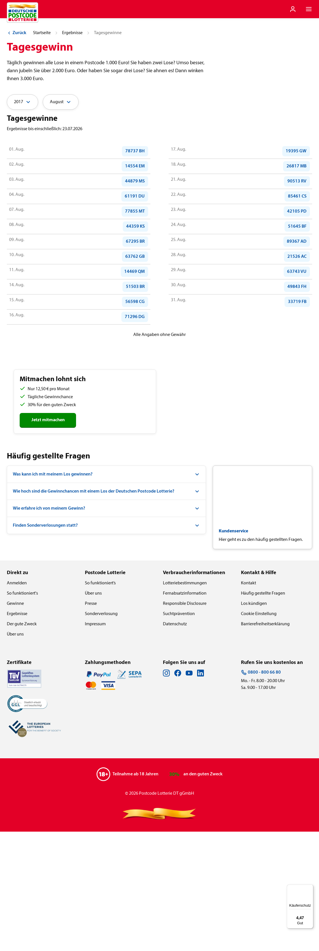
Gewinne (15, 723)
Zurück (16, 152)
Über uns (15, 753)
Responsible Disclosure (184, 723)
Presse (91, 723)
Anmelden (17, 702)
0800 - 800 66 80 (261, 792)
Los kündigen (254, 723)
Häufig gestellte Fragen (263, 713)
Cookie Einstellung (259, 733)
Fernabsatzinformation (184, 713)
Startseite (42, 152)
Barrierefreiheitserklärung (265, 743)
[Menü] (309, 887)
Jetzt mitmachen (48, 539)
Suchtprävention (179, 733)
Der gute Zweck (22, 743)
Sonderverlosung (101, 733)
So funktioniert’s (100, 702)
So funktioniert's (22, 713)
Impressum (95, 743)
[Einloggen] (292, 9)
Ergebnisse (72, 152)
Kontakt (248, 702)
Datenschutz (175, 743)
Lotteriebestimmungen (185, 702)
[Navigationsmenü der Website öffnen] (308, 9)
